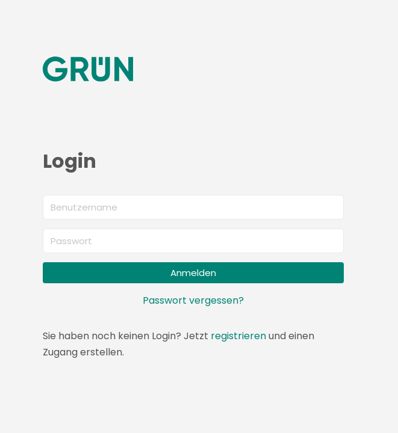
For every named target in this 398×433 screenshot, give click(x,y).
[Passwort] (193, 241)
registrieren (238, 336)
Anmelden (193, 272)
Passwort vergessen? (193, 300)
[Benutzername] (193, 207)
